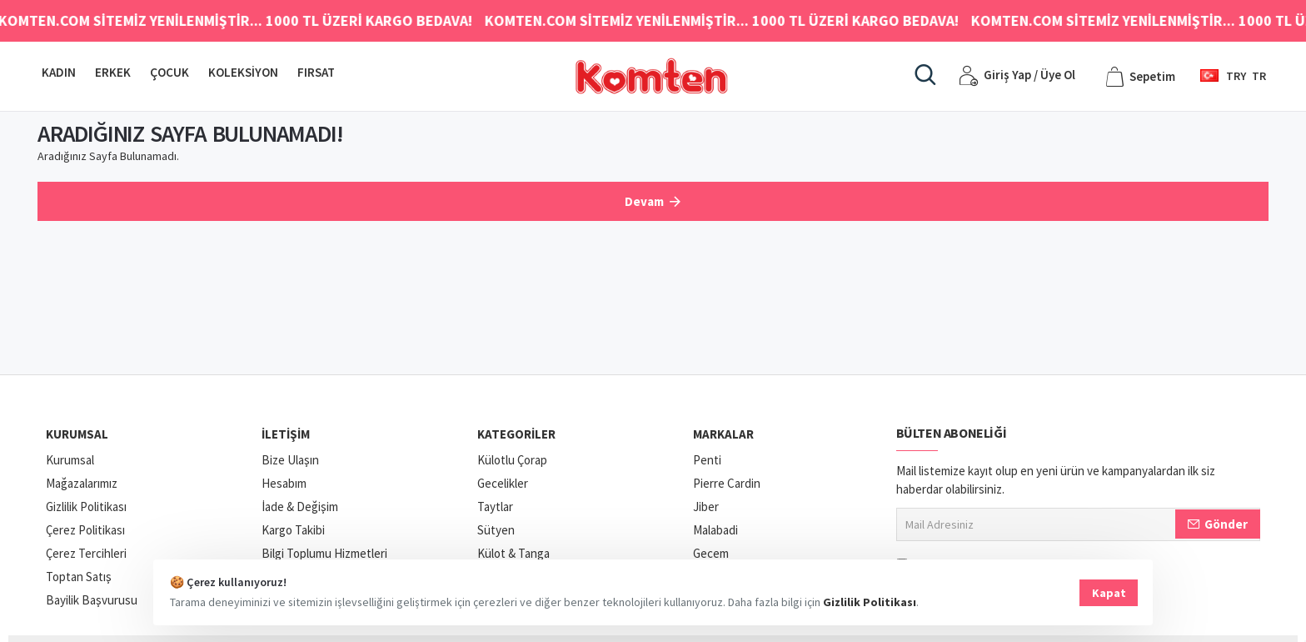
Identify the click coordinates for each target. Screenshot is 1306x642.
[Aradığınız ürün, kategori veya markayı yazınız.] (925, 76)
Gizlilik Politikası (873, 601)
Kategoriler (516, 434)
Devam (644, 201)
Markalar (723, 434)
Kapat (1109, 592)
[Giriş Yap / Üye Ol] (1017, 76)
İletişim (286, 434)
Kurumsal (77, 434)
